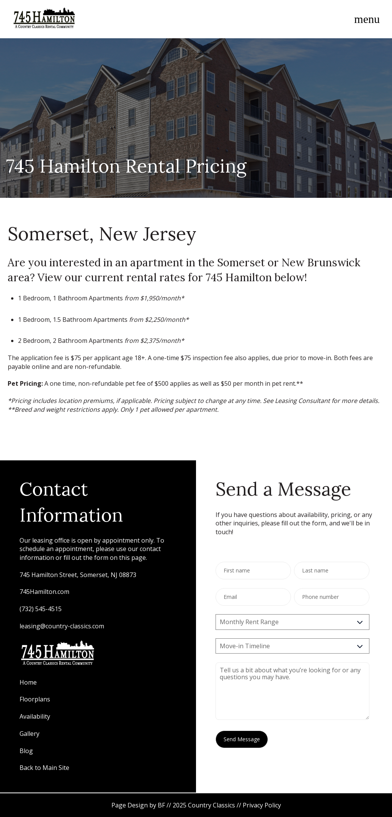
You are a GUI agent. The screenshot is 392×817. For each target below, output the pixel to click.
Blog (26, 751)
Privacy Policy (262, 805)
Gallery (30, 733)
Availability (35, 716)
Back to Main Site (44, 767)
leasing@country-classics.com (62, 626)
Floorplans (35, 699)
